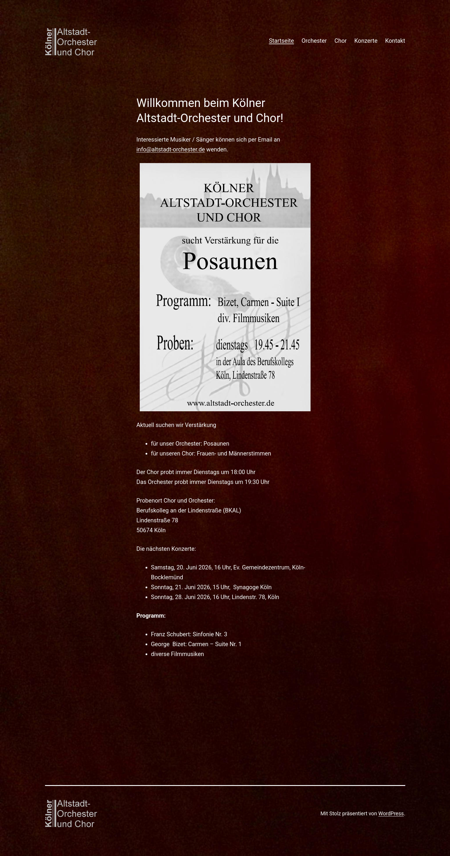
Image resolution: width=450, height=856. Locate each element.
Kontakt (395, 40)
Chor (340, 40)
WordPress (391, 813)
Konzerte (366, 40)
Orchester (314, 40)
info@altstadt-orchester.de (171, 149)
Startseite (281, 40)
